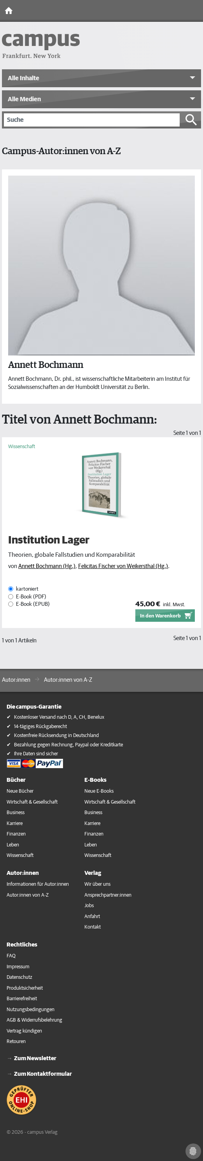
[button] (101, 78)
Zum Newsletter (35, 1058)
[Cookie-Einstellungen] (193, 1151)
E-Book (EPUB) (33, 604)
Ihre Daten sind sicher (36, 753)
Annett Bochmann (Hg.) (46, 566)
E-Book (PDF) (31, 597)
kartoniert (27, 589)
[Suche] (92, 120)
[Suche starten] (191, 119)
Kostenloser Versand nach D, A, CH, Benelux (59, 717)
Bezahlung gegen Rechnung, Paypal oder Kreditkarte (68, 745)
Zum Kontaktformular (43, 1074)
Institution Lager (48, 540)
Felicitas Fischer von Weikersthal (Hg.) (123, 566)
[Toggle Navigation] (195, 11)
